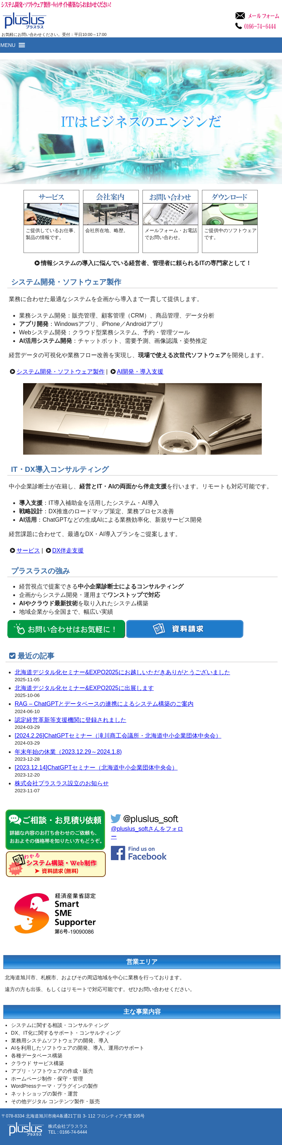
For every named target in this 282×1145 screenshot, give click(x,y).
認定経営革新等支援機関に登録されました (70, 720)
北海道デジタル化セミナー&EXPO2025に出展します (84, 688)
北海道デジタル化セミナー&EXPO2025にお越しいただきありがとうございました (122, 672)
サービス (28, 550)
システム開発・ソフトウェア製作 (61, 371)
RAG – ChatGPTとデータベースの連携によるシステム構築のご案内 (104, 704)
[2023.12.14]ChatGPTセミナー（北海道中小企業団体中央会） (96, 767)
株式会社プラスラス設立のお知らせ (62, 783)
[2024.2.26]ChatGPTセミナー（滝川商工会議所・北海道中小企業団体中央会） (118, 736)
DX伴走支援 (68, 550)
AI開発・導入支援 (140, 371)
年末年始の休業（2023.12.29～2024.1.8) (68, 752)
